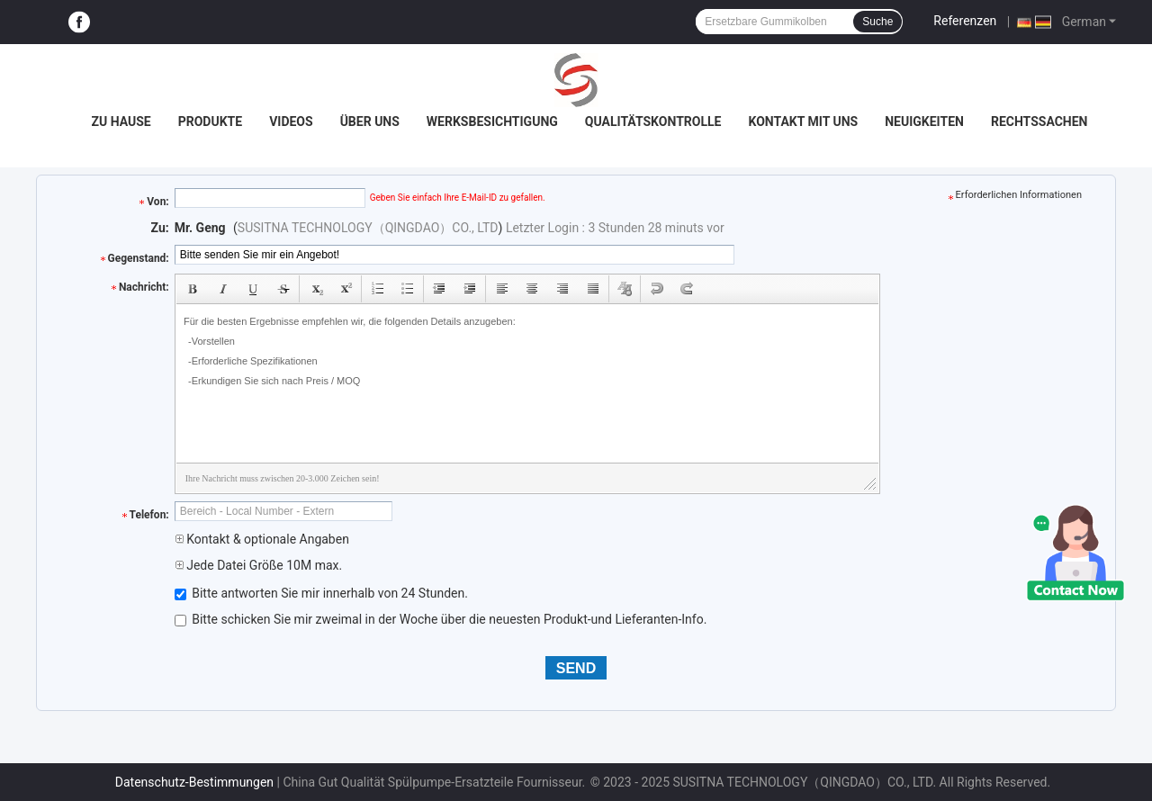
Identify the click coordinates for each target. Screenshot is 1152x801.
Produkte (210, 121)
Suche (877, 21)
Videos (291, 121)
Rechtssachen (1039, 121)
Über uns (370, 121)
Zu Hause (120, 121)
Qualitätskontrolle (653, 121)
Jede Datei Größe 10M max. (258, 565)
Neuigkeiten (924, 121)
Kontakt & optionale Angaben (262, 539)
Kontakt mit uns (803, 121)
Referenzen (964, 21)
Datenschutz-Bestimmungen (194, 782)
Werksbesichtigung (492, 121)
